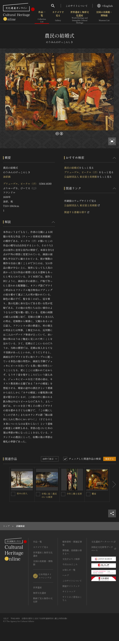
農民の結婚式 (71, 167)
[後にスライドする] (113, 484)
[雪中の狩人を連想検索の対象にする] (13, 494)
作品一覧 (42, 17)
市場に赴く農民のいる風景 (49, 495)
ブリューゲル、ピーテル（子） (20, 183)
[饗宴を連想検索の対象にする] (88, 494)
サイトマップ (68, 591)
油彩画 (7, 176)
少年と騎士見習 (74, 493)
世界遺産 (37, 587)
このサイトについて (77, 6)
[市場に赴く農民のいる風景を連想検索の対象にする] (38, 494)
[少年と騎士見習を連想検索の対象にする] (63, 494)
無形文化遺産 (39, 592)
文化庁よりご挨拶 (71, 559)
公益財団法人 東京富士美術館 (80, 176)
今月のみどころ (70, 564)
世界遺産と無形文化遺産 (79, 17)
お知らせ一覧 (68, 569)
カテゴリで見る (58, 17)
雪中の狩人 (22, 493)
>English (105, 6)
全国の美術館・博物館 (104, 17)
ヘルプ (65, 575)
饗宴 (94, 493)
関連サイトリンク (71, 586)
